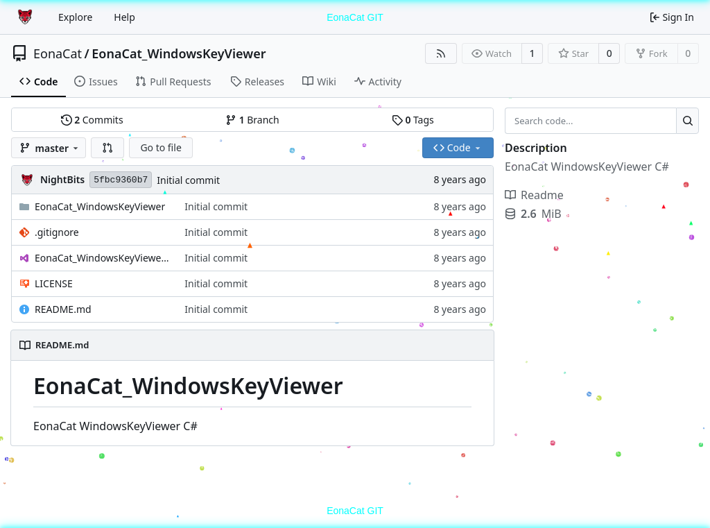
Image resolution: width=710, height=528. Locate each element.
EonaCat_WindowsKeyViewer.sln (103, 257)
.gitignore (57, 232)
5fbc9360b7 (121, 180)
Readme (534, 195)
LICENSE (54, 283)
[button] (107, 147)
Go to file (160, 147)
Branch (252, 119)
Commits (92, 119)
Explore (75, 17)
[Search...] (687, 121)
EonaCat (57, 53)
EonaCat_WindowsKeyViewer (179, 53)
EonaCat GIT (355, 17)
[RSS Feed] (441, 53)
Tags (413, 119)
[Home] (26, 17)
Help (124, 17)
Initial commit (188, 180)
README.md (63, 309)
